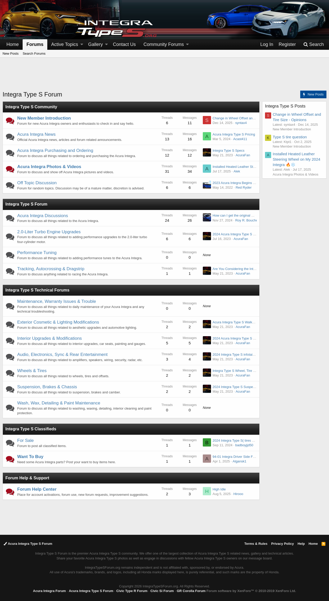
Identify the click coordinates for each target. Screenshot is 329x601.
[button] (81, 44)
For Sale (25, 440)
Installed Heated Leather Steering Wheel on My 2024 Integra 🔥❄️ (296, 159)
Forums (34, 44)
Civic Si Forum (162, 591)
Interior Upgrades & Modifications (49, 338)
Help (301, 544)
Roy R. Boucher (247, 220)
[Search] (313, 44)
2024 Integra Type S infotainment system (243, 354)
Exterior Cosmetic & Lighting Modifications (58, 322)
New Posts (11, 53)
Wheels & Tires (32, 370)
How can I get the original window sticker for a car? (250, 215)
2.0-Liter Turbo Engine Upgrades (49, 231)
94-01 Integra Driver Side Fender (237, 457)
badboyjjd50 (244, 445)
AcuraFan (243, 155)
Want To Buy (30, 456)
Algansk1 (239, 461)
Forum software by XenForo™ (251, 591)
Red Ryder (244, 187)
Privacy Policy (282, 544)
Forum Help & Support (27, 478)
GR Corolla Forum (191, 591)
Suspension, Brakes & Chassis (47, 386)
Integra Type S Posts (285, 106)
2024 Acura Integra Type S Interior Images (244, 338)
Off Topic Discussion (37, 182)
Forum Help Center (37, 489)
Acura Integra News (36, 134)
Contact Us (124, 44)
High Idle (219, 489)
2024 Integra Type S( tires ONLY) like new (244, 440)
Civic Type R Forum (131, 591)
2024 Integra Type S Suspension (237, 387)
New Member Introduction (44, 118)
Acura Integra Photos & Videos (49, 166)
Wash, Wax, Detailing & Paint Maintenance (58, 403)
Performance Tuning (37, 252)
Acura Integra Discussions (42, 215)
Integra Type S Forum (26, 204)
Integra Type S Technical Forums (37, 290)
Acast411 (240, 139)
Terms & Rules (255, 544)
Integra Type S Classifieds (30, 429)
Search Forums (34, 53)
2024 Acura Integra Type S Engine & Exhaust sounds (252, 234)
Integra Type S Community (31, 107)
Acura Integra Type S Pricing (234, 134)
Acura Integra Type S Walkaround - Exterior (245, 322)
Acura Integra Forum (49, 591)
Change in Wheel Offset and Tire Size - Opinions (249, 118)
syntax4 (241, 123)
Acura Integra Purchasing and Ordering (55, 150)
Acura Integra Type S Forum (28, 544)
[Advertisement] (164, 77)
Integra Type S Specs (228, 150)
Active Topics (64, 44)
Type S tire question (290, 137)
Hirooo (238, 494)
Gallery (95, 44)
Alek (237, 171)
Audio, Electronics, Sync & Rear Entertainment (62, 354)
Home (12, 44)
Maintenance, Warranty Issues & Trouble (56, 301)
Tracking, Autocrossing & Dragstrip (50, 268)
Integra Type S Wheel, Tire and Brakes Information (250, 371)
